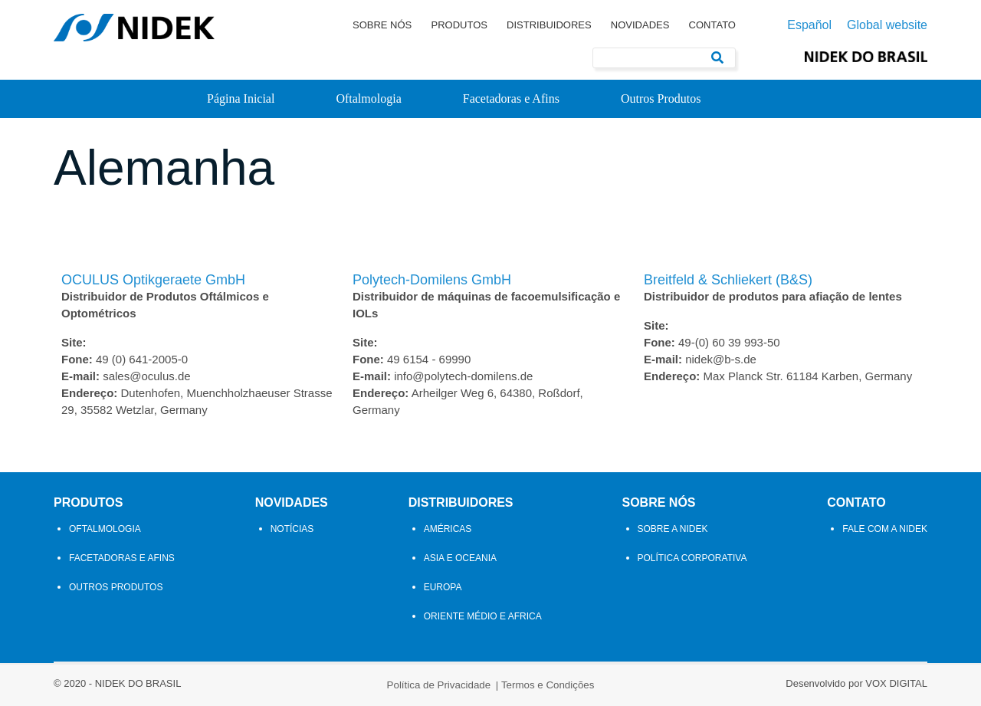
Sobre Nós (382, 25)
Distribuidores (549, 25)
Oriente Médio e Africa (483, 616)
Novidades (640, 25)
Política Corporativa (692, 558)
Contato (712, 25)
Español (809, 25)
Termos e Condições (548, 685)
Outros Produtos (660, 98)
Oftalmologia (368, 98)
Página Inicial (240, 98)
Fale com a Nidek (884, 529)
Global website (887, 25)
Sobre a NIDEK (673, 529)
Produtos (459, 25)
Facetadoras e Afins (511, 98)
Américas (448, 529)
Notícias (292, 529)
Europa (443, 587)
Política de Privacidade (439, 685)
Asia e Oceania (460, 558)
